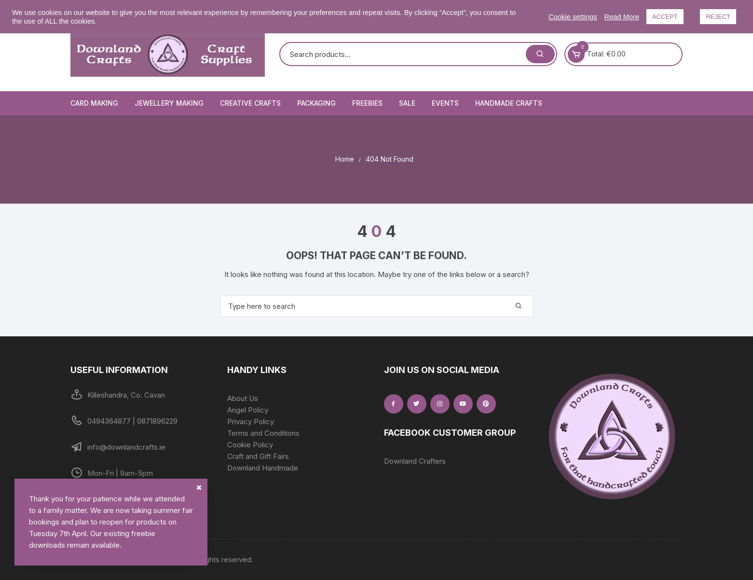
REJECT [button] (718, 16)
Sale (407, 103)
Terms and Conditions (263, 433)
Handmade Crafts (508, 103)
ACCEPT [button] (665, 16)
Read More (622, 17)
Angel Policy (247, 409)
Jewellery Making (169, 103)
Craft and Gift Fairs (258, 456)
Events (445, 103)
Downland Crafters (415, 461)
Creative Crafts (250, 103)
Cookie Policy (250, 444)
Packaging (316, 103)
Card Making (94, 103)
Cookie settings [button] (572, 17)
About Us (242, 398)
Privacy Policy (250, 421)
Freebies (367, 103)
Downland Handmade (262, 467)
